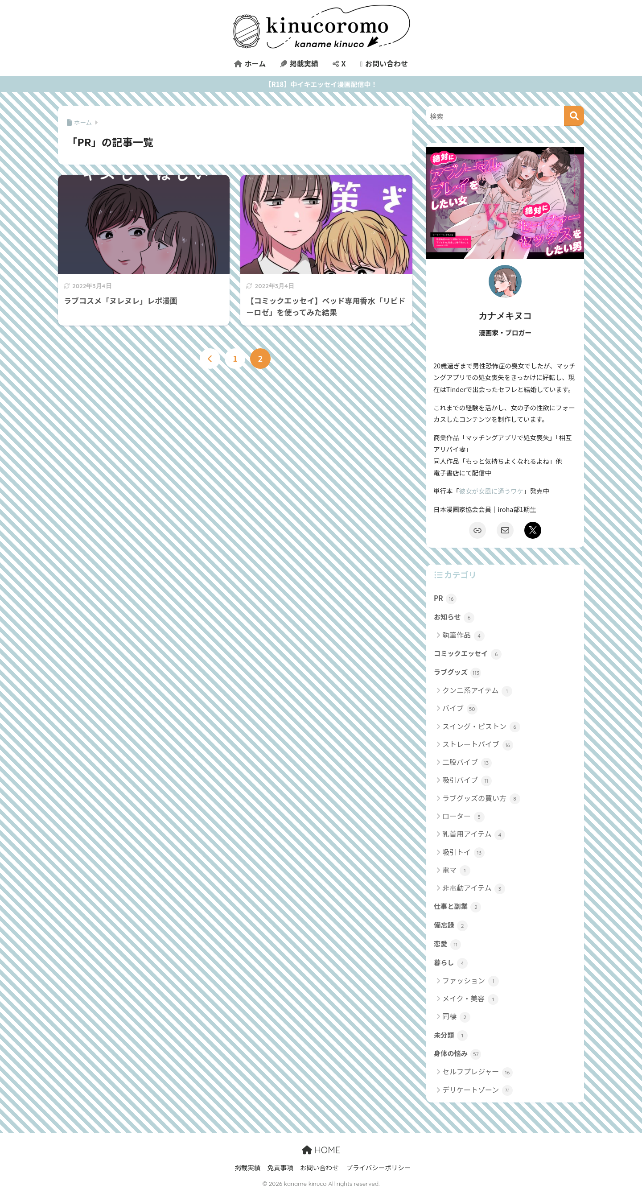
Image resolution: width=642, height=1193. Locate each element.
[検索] (574, 116)
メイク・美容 (470, 999)
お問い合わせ (383, 63)
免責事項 (280, 1167)
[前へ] (210, 358)
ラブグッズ (457, 672)
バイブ (459, 708)
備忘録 (451, 925)
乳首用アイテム (473, 834)
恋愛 (447, 944)
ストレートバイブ (477, 745)
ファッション (470, 981)
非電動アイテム (473, 888)
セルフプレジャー (477, 1072)
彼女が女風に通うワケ (491, 490)
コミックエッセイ (468, 654)
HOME (321, 1150)
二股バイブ (467, 762)
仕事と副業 (457, 906)
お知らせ (454, 617)
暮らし (451, 963)
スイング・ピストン (481, 727)
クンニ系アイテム (477, 691)
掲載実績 (299, 63)
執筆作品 (463, 635)
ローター (463, 816)
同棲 (456, 1017)
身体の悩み (457, 1054)
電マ (456, 870)
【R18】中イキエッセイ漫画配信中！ (321, 84)
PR (445, 598)
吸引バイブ (467, 780)
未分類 (451, 1035)
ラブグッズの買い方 (481, 799)
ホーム (250, 63)
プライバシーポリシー (378, 1167)
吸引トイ (463, 852)
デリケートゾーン (477, 1090)
